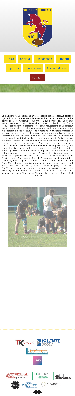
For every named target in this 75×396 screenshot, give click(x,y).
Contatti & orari (57, 68)
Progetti (63, 59)
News (10, 59)
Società (25, 59)
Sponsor (13, 68)
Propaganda (44, 59)
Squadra (37, 77)
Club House (33, 68)
